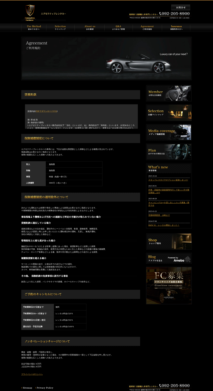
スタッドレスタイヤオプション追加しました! (168, 180)
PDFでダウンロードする (46, 111)
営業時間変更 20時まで (159, 215)
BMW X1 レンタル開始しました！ (163, 225)
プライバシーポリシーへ (32, 374)
